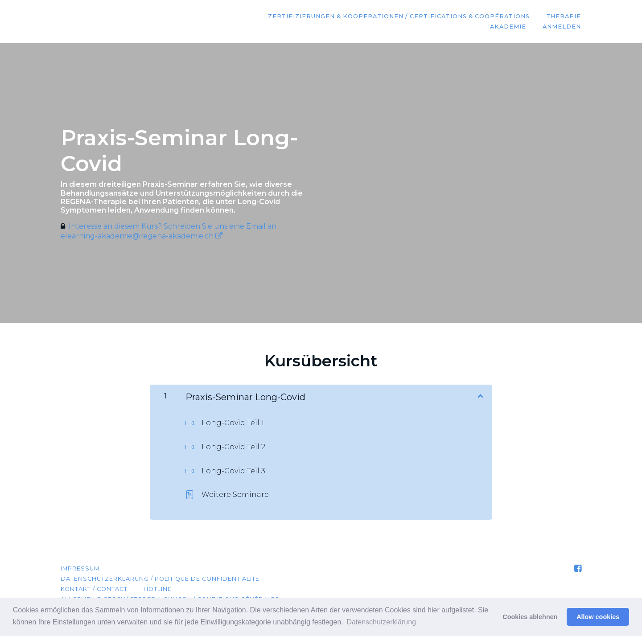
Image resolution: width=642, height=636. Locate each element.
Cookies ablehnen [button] (529, 616)
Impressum (80, 568)
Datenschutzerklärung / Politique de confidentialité (160, 578)
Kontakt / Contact (94, 589)
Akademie (509, 27)
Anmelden (562, 27)
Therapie (564, 16)
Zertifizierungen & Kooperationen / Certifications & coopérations (400, 16)
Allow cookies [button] (597, 616)
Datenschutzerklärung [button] (381, 622)
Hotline (158, 589)
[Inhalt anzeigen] (479, 395)
